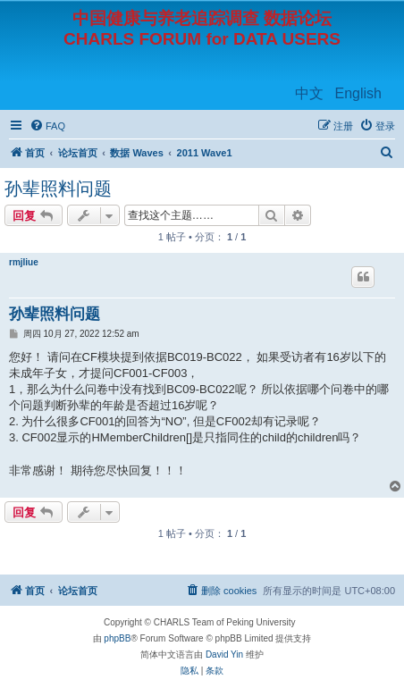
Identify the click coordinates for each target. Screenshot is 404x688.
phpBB (117, 638)
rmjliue (23, 262)
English (358, 93)
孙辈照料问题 (58, 188)
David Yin (224, 654)
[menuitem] (47, 126)
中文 (309, 93)
